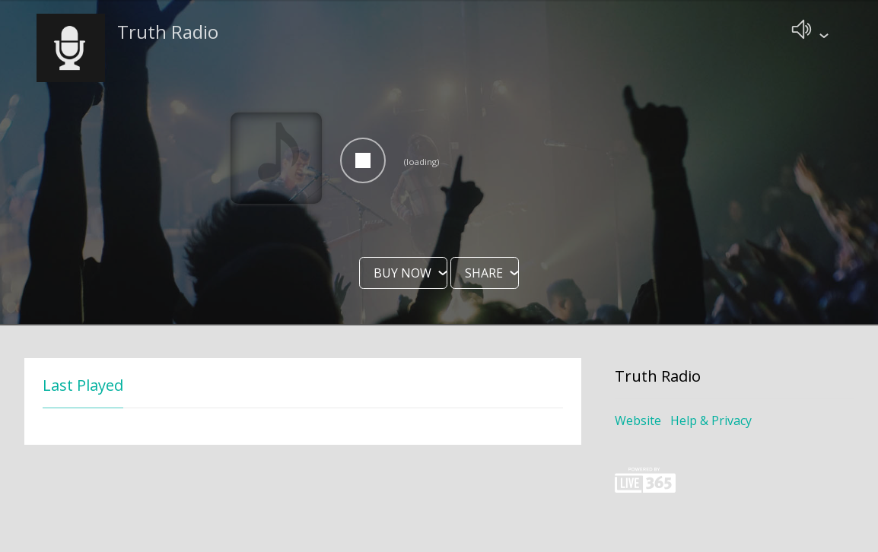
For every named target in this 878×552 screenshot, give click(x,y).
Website (638, 422)
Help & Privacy (711, 422)
